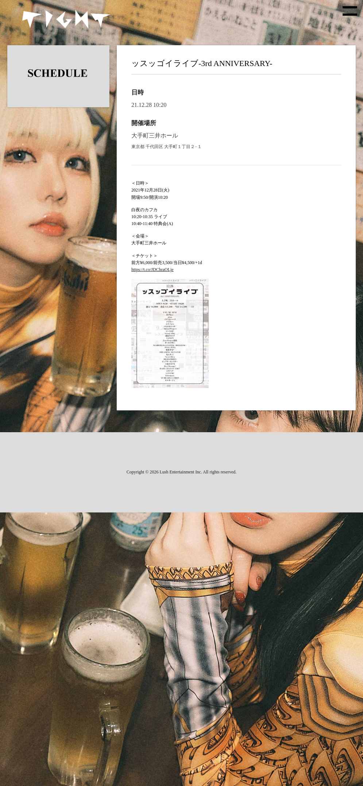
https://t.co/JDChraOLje (152, 269)
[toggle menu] (349, 11)
